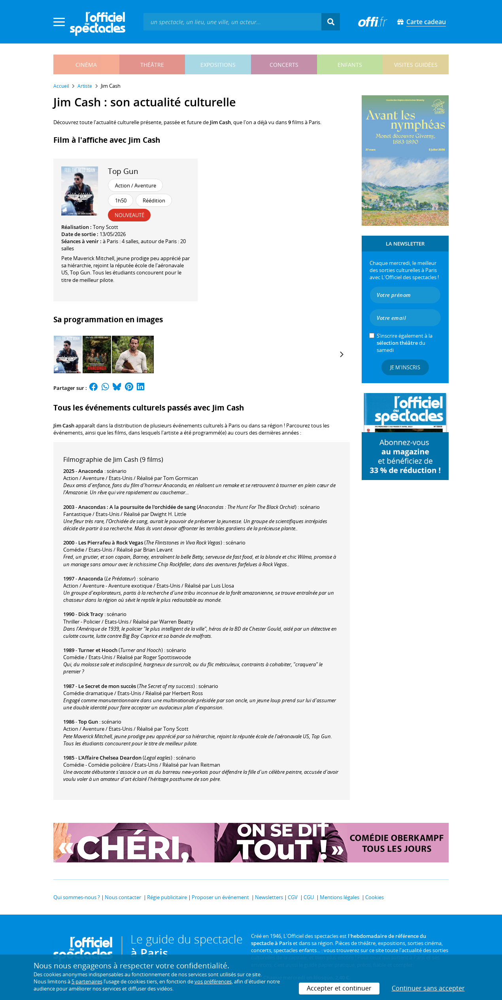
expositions (218, 64)
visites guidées (416, 64)
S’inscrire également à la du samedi (404, 342)
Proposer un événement (220, 897)
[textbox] (232, 21)
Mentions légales (339, 897)
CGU (309, 897)
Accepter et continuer (339, 988)
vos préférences (213, 981)
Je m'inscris (405, 367)
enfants (350, 64)
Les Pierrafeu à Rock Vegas (110, 542)
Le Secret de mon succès (107, 686)
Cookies (374, 897)
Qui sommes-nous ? (76, 897)
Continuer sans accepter (428, 988)
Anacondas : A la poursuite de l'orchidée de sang (137, 506)
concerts (284, 64)
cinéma (86, 64)
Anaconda (90, 470)
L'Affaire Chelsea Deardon (110, 757)
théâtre (152, 64)
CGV (293, 897)
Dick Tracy (90, 614)
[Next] (341, 354)
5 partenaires (87, 981)
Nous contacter (123, 897)
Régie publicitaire (167, 897)
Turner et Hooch (97, 650)
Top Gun (123, 171)
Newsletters (269, 897)
